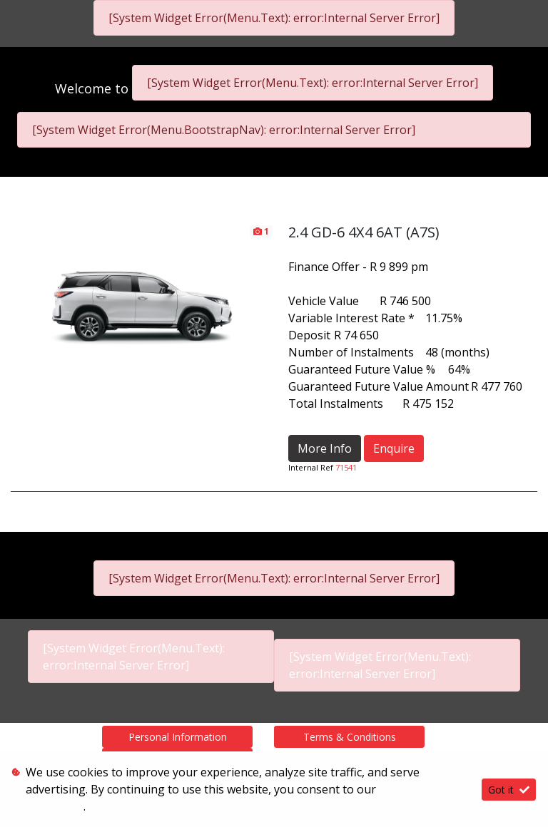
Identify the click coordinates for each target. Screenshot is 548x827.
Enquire (394, 448)
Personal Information (177, 737)
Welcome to (93, 88)
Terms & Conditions (349, 737)
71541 (346, 467)
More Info (325, 448)
